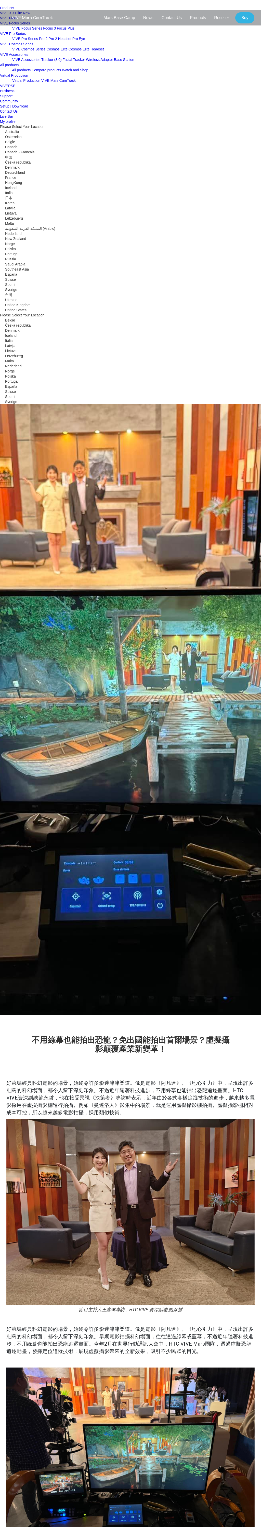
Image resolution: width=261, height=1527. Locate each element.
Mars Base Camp (119, 18)
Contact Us (172, 18)
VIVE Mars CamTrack (32, 17)
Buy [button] (245, 18)
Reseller (221, 18)
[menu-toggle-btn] (5, 3)
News (148, 18)
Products (198, 18)
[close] (5, 29)
